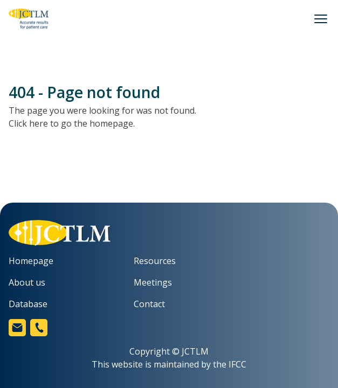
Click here (28, 123)
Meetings (153, 282)
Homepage (31, 261)
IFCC (237, 364)
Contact (149, 304)
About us (27, 282)
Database (28, 304)
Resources (155, 261)
